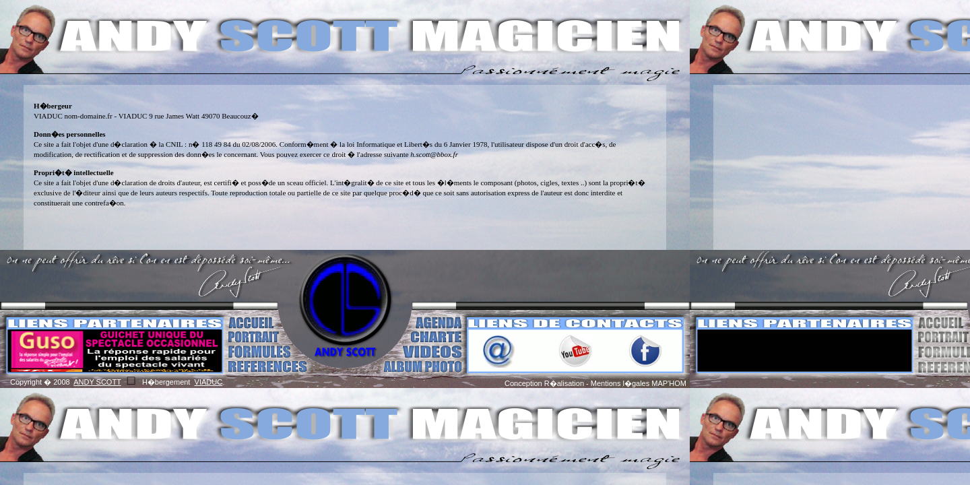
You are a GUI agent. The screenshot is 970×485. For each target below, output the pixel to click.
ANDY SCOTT (97, 382)
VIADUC (209, 382)
